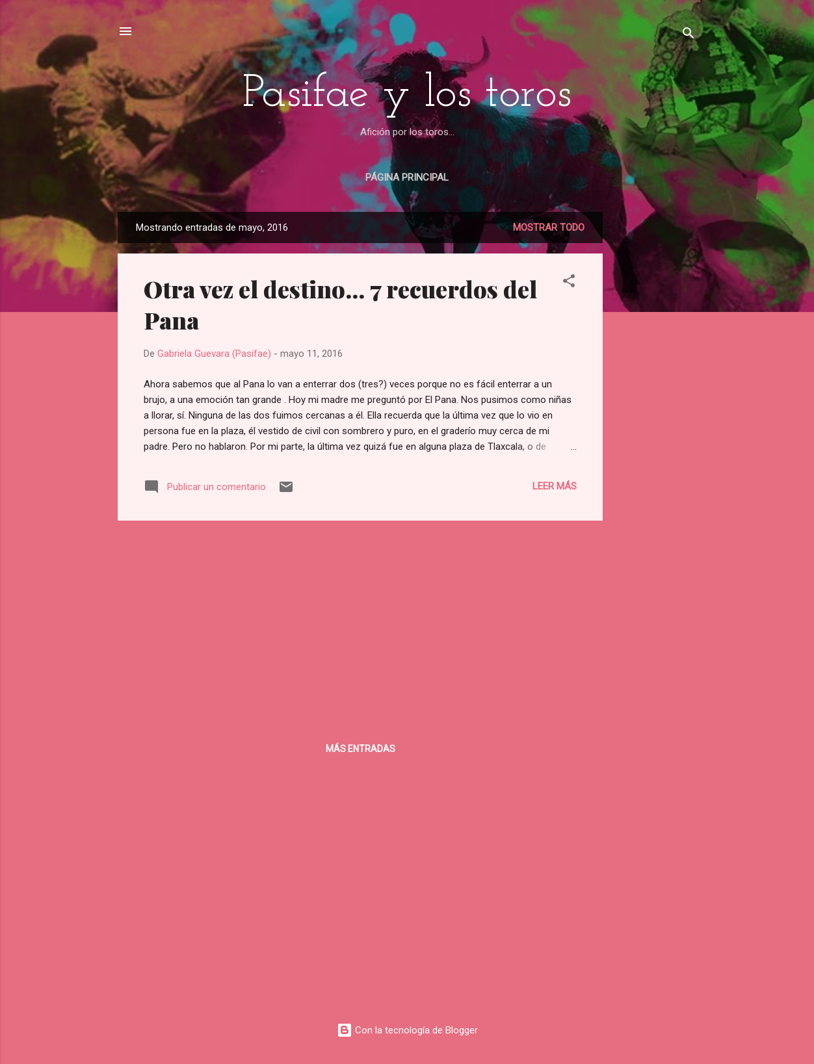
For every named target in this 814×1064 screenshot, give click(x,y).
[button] (569, 283)
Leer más (554, 486)
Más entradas (360, 749)
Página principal (407, 177)
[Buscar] (688, 35)
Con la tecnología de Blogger (407, 1030)
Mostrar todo (548, 227)
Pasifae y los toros (407, 94)
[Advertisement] (654, 407)
